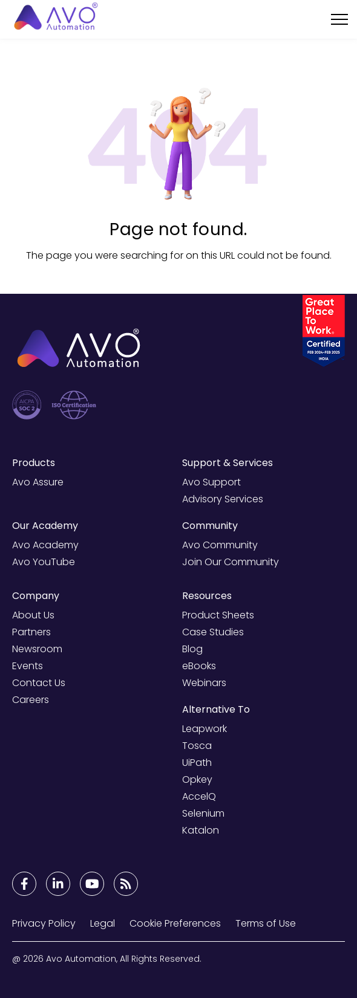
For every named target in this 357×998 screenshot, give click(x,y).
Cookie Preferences (175, 923)
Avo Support (211, 482)
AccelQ (199, 796)
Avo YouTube (43, 562)
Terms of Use (265, 923)
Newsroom (37, 649)
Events (27, 666)
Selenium (203, 813)
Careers (30, 700)
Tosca (197, 746)
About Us (33, 615)
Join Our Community (230, 562)
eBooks (199, 666)
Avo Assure (38, 482)
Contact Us (38, 683)
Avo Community (220, 545)
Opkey (197, 779)
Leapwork (204, 729)
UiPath (197, 763)
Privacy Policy (44, 923)
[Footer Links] (24, 884)
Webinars (204, 683)
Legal (102, 923)
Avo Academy (45, 545)
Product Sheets (218, 615)
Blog (192, 649)
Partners (31, 632)
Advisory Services (222, 499)
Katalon (200, 830)
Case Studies (213, 632)
